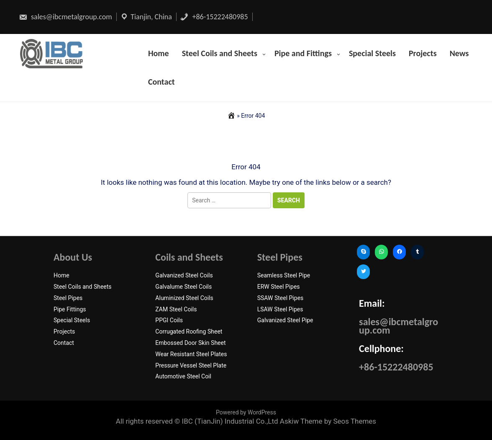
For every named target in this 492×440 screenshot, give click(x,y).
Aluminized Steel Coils (184, 298)
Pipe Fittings (70, 309)
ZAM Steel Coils (176, 309)
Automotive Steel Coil (183, 376)
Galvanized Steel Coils (184, 275)
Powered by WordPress (246, 412)
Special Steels (372, 53)
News (459, 53)
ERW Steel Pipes (278, 286)
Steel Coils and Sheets (219, 53)
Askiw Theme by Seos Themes (328, 421)
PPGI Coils (169, 320)
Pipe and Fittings (303, 53)
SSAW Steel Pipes (280, 298)
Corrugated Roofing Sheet (188, 331)
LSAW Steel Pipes (280, 309)
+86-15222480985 (214, 16)
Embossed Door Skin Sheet (190, 342)
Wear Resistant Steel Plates (191, 354)
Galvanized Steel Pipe (285, 320)
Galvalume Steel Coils (183, 286)
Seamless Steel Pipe (283, 275)
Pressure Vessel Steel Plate (190, 365)
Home (158, 53)
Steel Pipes (68, 298)
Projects (423, 53)
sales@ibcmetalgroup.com (65, 16)
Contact (161, 82)
